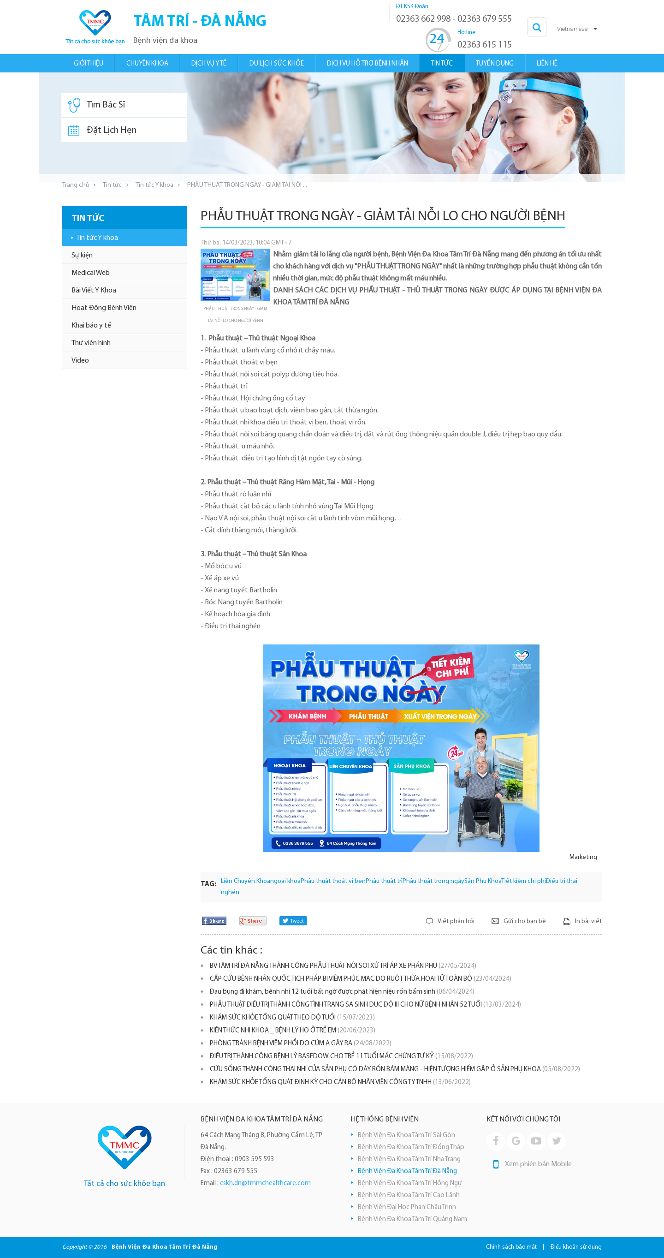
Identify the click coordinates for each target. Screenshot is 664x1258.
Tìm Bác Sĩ (96, 105)
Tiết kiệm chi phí (523, 881)
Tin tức (112, 185)
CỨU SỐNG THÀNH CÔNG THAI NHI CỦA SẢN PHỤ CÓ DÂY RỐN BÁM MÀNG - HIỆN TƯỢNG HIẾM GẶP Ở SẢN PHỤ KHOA (395, 1069)
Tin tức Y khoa (154, 185)
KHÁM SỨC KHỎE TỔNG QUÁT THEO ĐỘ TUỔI (292, 1017)
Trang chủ (75, 185)
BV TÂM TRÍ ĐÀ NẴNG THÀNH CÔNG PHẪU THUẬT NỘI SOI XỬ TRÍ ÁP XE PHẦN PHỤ (343, 966)
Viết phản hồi (456, 921)
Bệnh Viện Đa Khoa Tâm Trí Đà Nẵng (407, 1171)
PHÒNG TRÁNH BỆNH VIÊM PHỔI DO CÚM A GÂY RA (300, 1043)
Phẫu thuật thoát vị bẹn (333, 881)
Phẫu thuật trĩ (384, 881)
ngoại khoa (285, 881)
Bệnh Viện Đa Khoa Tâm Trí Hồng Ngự (410, 1183)
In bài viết (588, 921)
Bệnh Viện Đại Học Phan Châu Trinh (407, 1207)
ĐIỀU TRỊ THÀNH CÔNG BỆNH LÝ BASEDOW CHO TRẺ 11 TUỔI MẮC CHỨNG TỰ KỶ (341, 1056)
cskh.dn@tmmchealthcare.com (265, 1183)
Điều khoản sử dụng (576, 1247)
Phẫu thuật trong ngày (433, 881)
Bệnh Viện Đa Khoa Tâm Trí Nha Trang (409, 1159)
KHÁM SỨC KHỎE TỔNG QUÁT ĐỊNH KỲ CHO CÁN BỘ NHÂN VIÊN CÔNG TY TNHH (340, 1082)
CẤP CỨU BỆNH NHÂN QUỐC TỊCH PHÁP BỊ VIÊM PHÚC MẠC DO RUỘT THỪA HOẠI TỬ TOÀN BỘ (360, 979)
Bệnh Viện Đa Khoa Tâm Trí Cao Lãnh (409, 1195)
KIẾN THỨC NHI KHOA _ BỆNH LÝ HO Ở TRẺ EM (292, 1030)
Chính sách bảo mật (511, 1247)
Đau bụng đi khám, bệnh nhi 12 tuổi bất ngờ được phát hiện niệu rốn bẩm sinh (342, 992)
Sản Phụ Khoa (482, 881)
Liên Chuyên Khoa (245, 881)
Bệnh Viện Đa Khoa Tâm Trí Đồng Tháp (411, 1147)
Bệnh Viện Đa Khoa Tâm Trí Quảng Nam (412, 1219)
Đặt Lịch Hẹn (102, 130)
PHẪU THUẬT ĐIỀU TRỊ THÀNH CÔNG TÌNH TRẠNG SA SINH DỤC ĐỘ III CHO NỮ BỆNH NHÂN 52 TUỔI (365, 1005)
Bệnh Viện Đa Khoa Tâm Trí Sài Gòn (406, 1135)
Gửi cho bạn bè (525, 921)
